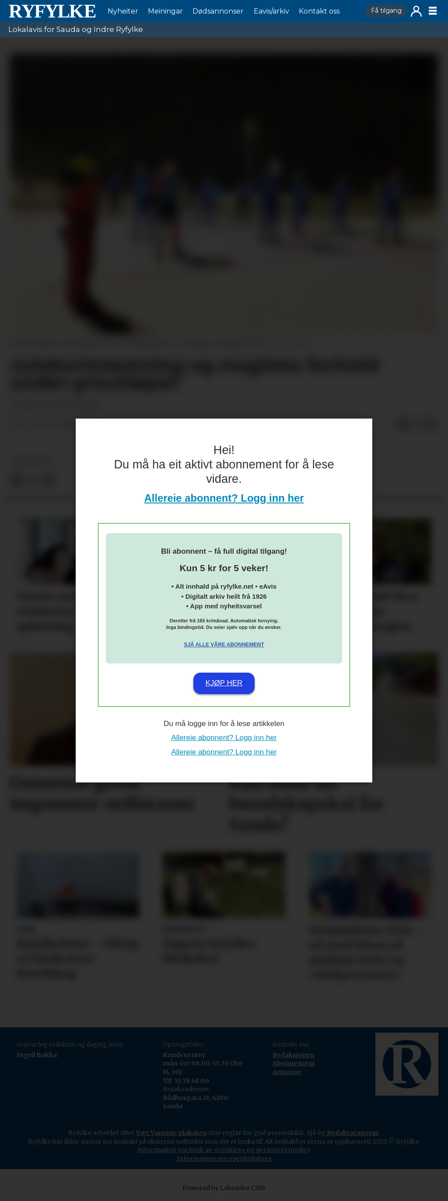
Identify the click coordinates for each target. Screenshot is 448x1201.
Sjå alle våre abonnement (224, 645)
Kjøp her (224, 683)
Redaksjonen (294, 1055)
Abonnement (294, 1063)
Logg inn (416, 11)
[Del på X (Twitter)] (417, 425)
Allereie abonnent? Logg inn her (224, 498)
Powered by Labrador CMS (224, 1188)
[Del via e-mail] (431, 425)
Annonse (287, 1072)
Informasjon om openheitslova (224, 1159)
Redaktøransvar (353, 1133)
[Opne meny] (432, 11)
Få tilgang (386, 10)
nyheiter (31, 461)
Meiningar (165, 11)
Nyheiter (123, 11)
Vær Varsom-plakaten (171, 1133)
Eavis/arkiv (271, 11)
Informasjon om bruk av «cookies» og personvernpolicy (224, 1150)
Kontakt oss (319, 11)
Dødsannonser (218, 11)
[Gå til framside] (52, 11)
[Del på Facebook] (403, 425)
